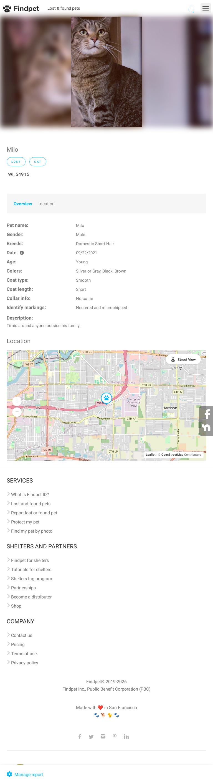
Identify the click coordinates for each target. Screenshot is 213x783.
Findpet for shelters (30, 560)
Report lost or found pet (34, 512)
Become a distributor (31, 597)
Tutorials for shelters (31, 569)
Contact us (21, 635)
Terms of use (24, 653)
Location (46, 203)
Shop (16, 606)
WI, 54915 (18, 174)
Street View (187, 359)
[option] (106, 72)
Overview (23, 203)
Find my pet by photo (31, 531)
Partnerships (23, 587)
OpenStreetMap (172, 455)
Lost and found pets (30, 503)
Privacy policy (24, 662)
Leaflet (151, 455)
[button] (102, 393)
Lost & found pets (63, 8)
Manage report (24, 774)
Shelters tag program (31, 578)
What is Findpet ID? (30, 494)
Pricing (18, 644)
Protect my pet (25, 522)
